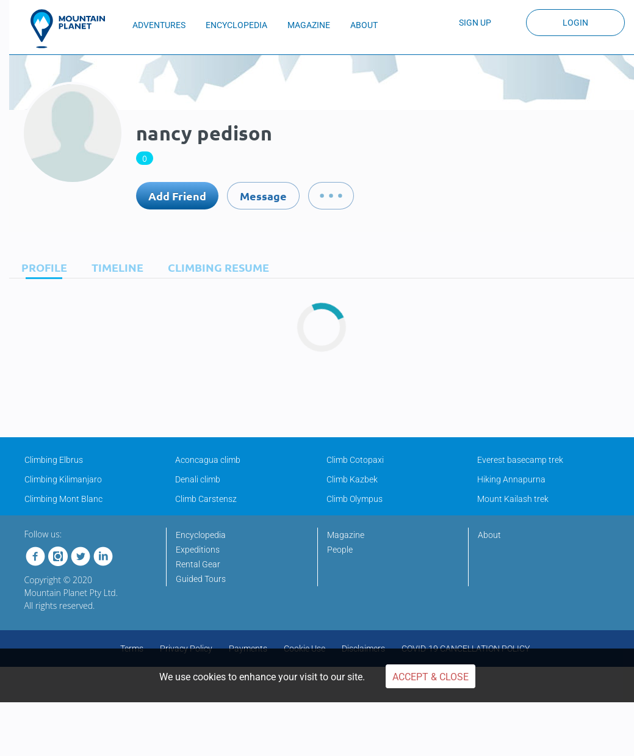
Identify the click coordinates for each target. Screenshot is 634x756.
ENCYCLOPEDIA (236, 25)
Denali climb (197, 479)
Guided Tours (201, 579)
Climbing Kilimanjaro (63, 479)
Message (263, 196)
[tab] (41, 267)
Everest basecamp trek (520, 460)
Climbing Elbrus (53, 460)
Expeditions (198, 549)
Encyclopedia (201, 535)
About (489, 535)
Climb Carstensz (206, 499)
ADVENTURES (159, 25)
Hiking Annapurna (511, 479)
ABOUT (364, 25)
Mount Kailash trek (513, 499)
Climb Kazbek (352, 479)
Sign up (475, 22)
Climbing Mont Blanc (63, 499)
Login (575, 22)
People (340, 549)
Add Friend (177, 196)
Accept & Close (430, 677)
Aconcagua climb (207, 460)
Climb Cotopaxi (355, 460)
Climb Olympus (354, 499)
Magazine (345, 535)
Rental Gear (198, 564)
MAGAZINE (308, 25)
